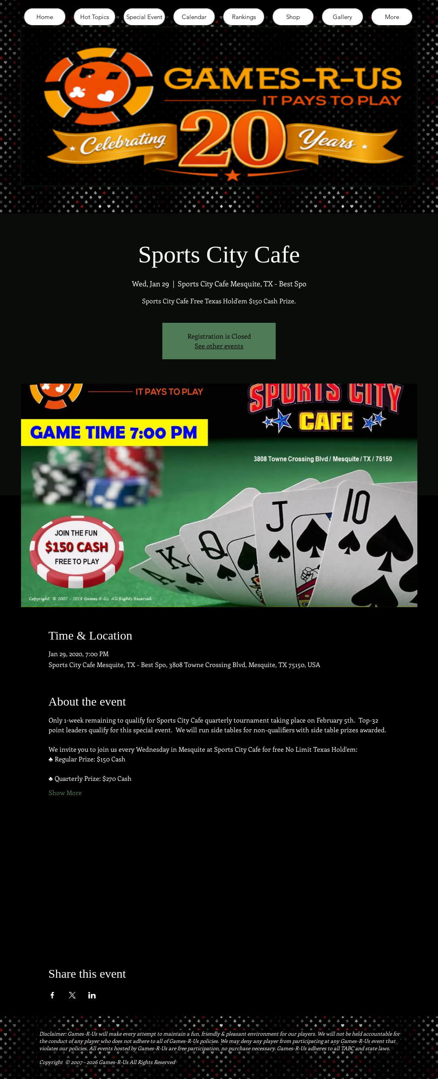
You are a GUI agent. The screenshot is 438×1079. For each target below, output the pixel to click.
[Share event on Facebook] (52, 995)
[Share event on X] (72, 995)
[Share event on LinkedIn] (92, 995)
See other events (219, 345)
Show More (65, 792)
